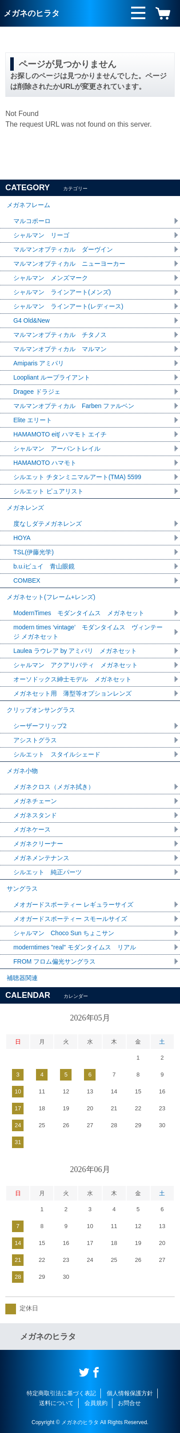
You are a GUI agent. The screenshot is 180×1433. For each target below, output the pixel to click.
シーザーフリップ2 (40, 725)
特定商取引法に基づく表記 (61, 1393)
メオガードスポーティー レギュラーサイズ (73, 904)
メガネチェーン (35, 801)
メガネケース (32, 829)
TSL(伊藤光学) (33, 552)
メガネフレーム (28, 204)
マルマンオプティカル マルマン (60, 348)
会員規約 (96, 1403)
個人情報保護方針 (130, 1393)
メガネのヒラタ (32, 13)
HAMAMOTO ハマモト (48, 462)
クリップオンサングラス (41, 709)
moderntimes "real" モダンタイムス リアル (74, 947)
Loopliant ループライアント (51, 377)
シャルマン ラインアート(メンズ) (62, 292)
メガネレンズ (25, 507)
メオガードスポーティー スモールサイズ (70, 918)
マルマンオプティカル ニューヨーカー (69, 263)
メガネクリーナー (38, 843)
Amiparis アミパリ (38, 363)
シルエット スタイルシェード (56, 754)
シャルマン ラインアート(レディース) (68, 306)
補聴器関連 (22, 977)
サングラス (22, 888)
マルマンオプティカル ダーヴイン (63, 249)
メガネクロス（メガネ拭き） (53, 786)
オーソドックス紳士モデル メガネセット (72, 679)
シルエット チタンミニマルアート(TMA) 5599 (77, 476)
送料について (56, 1403)
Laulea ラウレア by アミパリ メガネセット (75, 650)
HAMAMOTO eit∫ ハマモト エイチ (60, 434)
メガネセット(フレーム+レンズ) (51, 596)
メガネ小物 (22, 770)
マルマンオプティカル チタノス (60, 334)
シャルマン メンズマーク (50, 277)
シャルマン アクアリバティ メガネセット (75, 664)
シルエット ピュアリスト (48, 491)
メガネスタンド (35, 815)
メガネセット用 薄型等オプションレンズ (72, 693)
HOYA (22, 537)
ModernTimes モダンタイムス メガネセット (78, 612)
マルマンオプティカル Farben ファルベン (73, 405)
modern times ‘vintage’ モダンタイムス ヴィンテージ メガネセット (88, 632)
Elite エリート (32, 420)
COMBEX (26, 580)
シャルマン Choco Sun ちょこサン (63, 933)
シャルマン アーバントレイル (56, 448)
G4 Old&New (31, 320)
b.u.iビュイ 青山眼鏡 (44, 566)
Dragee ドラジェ (36, 391)
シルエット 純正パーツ (47, 872)
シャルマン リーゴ (41, 235)
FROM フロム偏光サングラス (54, 961)
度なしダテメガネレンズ (47, 523)
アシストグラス (35, 740)
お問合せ (129, 1403)
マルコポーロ (32, 220)
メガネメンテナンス (41, 857)
